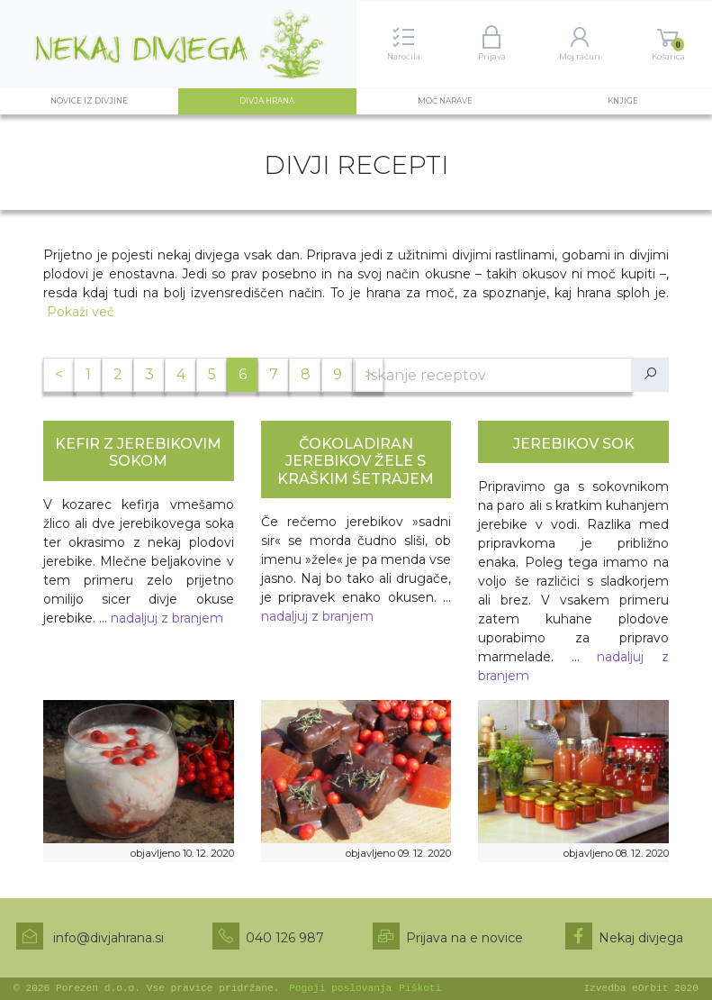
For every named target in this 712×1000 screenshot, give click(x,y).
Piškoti (420, 988)
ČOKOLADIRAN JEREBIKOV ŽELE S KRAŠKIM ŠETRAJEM (355, 460)
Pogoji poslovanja (340, 988)
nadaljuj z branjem (167, 618)
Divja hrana (286, 100)
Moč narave (445, 100)
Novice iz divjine (89, 100)
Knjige (623, 100)
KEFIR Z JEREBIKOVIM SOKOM (138, 452)
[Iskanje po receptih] (494, 375)
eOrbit (650, 988)
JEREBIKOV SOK (574, 443)
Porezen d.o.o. (98, 988)
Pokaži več (80, 312)
